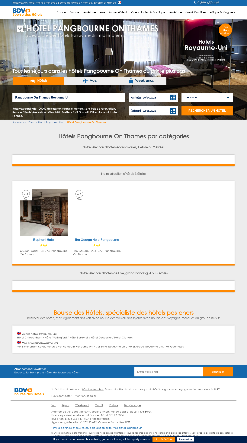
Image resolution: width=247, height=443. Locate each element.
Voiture (113, 405)
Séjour (65, 405)
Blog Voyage (132, 405)
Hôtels (38, 81)
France (61, 12)
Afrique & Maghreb (222, 12)
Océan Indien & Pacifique (148, 12)
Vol (53, 405)
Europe (74, 12)
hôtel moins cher (92, 389)
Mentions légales (85, 395)
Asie (102, 12)
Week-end (82, 405)
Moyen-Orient (118, 12)
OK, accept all (163, 439)
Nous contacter (61, 395)
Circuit (99, 405)
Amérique (89, 12)
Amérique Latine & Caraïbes (187, 12)
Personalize (185, 439)
